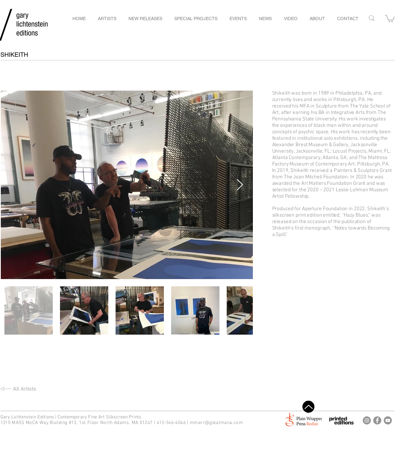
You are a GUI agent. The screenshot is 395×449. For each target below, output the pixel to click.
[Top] (308, 407)
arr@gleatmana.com (220, 423)
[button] (390, 18)
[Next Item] (240, 185)
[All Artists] (41, 389)
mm (194, 423)
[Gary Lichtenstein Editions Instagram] (367, 420)
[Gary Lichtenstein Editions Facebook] (377, 420)
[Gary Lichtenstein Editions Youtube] (388, 420)
